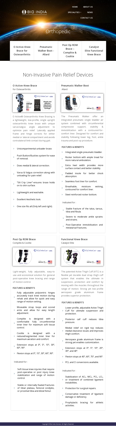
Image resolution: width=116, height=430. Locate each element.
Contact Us (87, 18)
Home (75, 7)
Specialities (75, 12)
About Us (88, 7)
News (90, 12)
